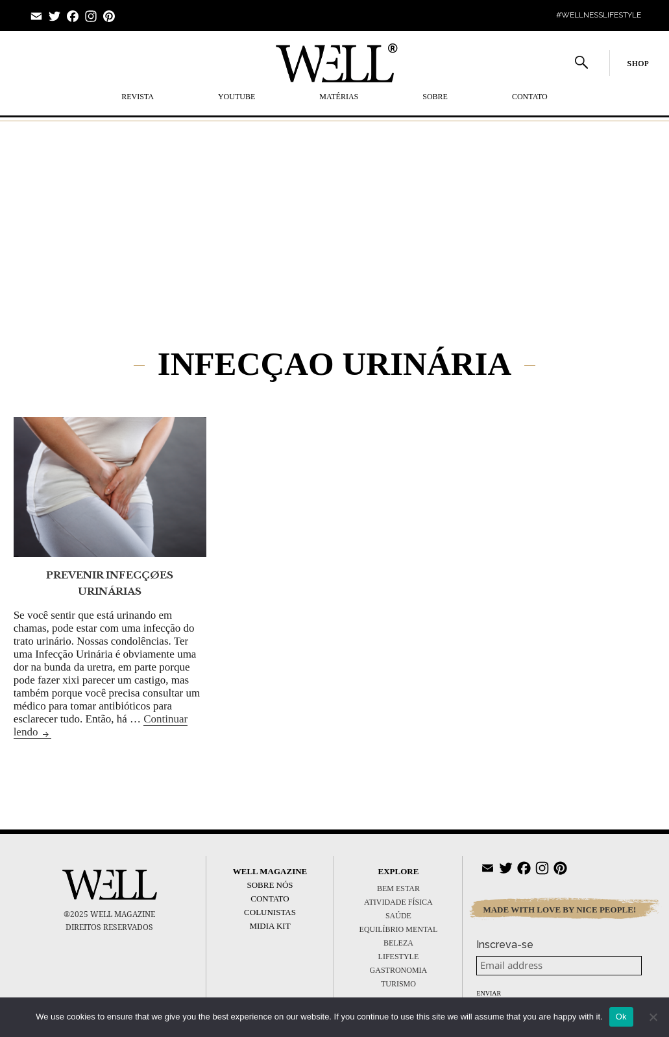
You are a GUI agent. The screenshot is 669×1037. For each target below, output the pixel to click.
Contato (530, 96)
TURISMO (398, 983)
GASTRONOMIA (399, 970)
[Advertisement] (334, 214)
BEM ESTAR (398, 888)
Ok (621, 1016)
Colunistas (270, 912)
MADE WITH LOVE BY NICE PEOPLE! (559, 909)
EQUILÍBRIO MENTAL (398, 929)
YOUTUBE (236, 96)
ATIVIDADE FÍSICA (398, 902)
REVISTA (137, 96)
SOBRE (435, 96)
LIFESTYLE (398, 956)
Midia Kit (269, 926)
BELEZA (398, 943)
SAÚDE (398, 915)
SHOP (638, 63)
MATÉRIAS (338, 96)
